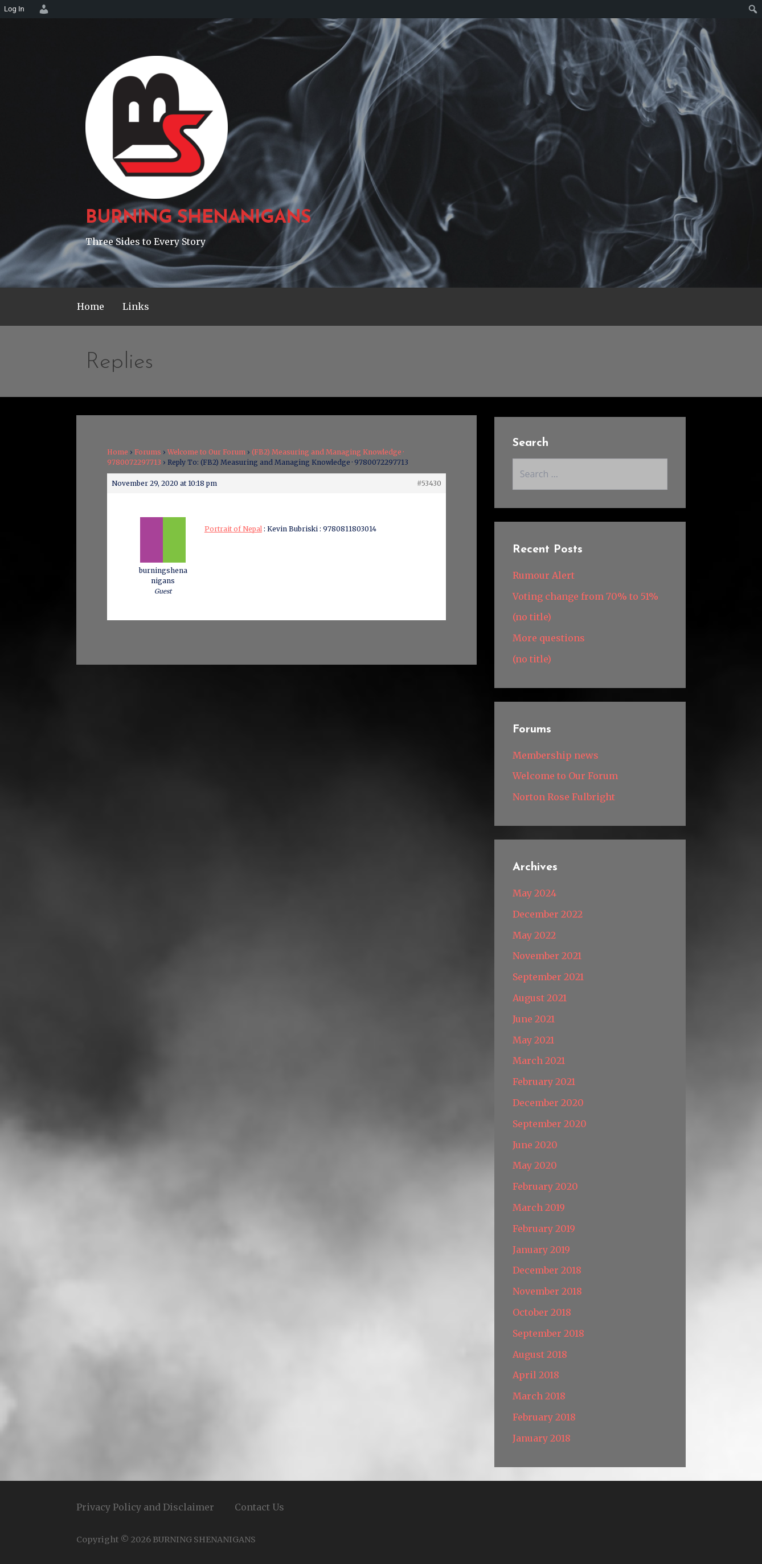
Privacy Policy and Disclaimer (145, 1507)
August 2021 (540, 998)
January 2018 (542, 1438)
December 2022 (548, 914)
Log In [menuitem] (14, 9)
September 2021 (548, 976)
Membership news (556, 755)
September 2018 (548, 1333)
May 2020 (535, 1165)
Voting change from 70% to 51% (585, 596)
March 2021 (539, 1060)
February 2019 (544, 1228)
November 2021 (547, 955)
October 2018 (542, 1312)
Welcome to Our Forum (206, 452)
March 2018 (539, 1396)
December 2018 (547, 1270)
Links (135, 306)
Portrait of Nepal (233, 529)
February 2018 (544, 1417)
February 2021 (544, 1081)
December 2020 (548, 1102)
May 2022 (534, 935)
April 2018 (536, 1375)
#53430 (429, 483)
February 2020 (545, 1186)
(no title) (532, 617)
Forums (147, 452)
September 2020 (550, 1123)
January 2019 (541, 1249)
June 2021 (534, 1019)
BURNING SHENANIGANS (198, 218)
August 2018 (540, 1354)
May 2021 (533, 1040)
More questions (549, 638)
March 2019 (539, 1207)
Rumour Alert (544, 575)
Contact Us (259, 1507)
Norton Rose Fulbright (564, 797)
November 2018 (547, 1291)
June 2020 (535, 1145)
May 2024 (534, 893)
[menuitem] (42, 9)
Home (90, 306)
